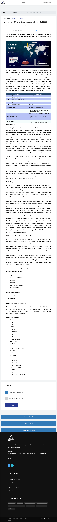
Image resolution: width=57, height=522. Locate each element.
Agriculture (11, 503)
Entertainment (30, 505)
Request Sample (28, 417)
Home (4, 12)
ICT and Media (20, 505)
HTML (48, 518)
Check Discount (28, 423)
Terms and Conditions (14, 479)
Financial (20, 503)
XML (45, 518)
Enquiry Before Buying (28, 430)
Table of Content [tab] (39, 30)
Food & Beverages (29, 503)
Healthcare (11, 505)
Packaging (11, 508)
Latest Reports (11, 12)
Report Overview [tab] (17, 30)
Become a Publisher (13, 487)
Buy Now (11, 405)
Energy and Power (42, 503)
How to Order (11, 484)
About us (10, 490)
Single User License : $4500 (16, 392)
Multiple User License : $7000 (16, 398)
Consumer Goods (18, 18)
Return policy (11, 482)
